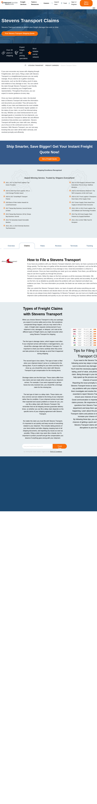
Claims (27, 246)
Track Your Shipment (59, 447)
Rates (42, 246)
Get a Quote (86, 3)
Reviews (58, 246)
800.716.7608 (74, 553)
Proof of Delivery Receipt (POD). (22, 501)
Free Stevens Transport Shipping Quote (19, 33)
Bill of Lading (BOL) (37, 498)
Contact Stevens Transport (81, 566)
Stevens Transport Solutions (23, 796)
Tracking (89, 246)
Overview (11, 246)
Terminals (74, 246)
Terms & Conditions (56, 451)
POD (62, 642)
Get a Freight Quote (49, 159)
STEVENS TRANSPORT (35, 65)
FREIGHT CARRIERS (52, 65)
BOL (58, 642)
